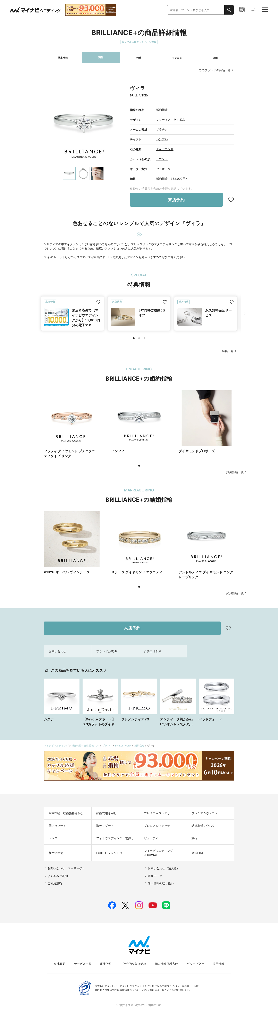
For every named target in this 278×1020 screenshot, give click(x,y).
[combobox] (196, 10)
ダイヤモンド (165, 149)
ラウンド (162, 159)
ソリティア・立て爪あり (172, 119)
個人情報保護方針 (166, 963)
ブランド (107, 745)
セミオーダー (165, 169)
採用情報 (218, 963)
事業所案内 (107, 963)
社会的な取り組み (134, 963)
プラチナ (162, 129)
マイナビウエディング (56, 745)
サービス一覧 (82, 963)
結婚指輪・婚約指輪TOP (85, 745)
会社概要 (59, 963)
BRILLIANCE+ (123, 745)
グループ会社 (195, 963)
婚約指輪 (162, 109)
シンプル (162, 139)
